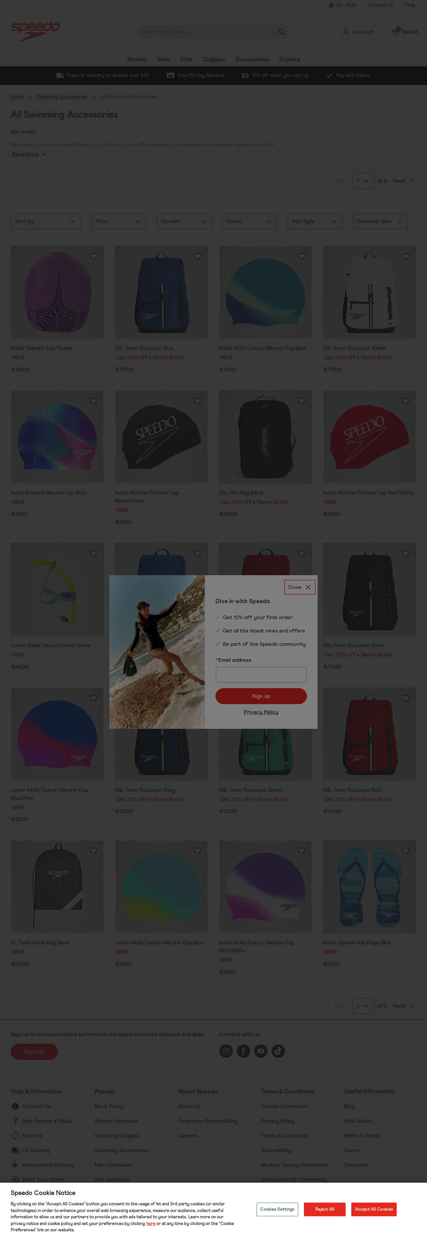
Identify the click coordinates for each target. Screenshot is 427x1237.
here (150, 1224)
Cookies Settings (277, 1209)
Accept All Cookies (374, 1209)
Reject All (324, 1209)
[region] (213, 1210)
